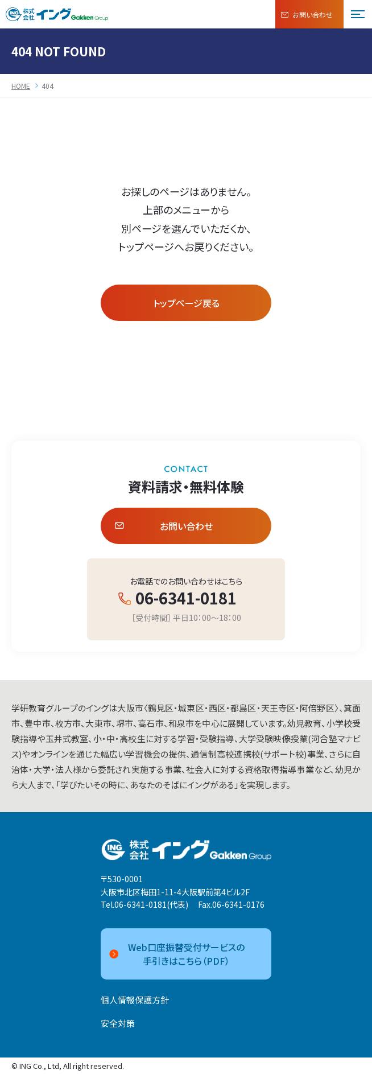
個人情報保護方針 (135, 1000)
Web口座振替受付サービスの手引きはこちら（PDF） (177, 954)
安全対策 (118, 1023)
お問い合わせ (307, 14)
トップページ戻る (186, 303)
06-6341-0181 (186, 598)
